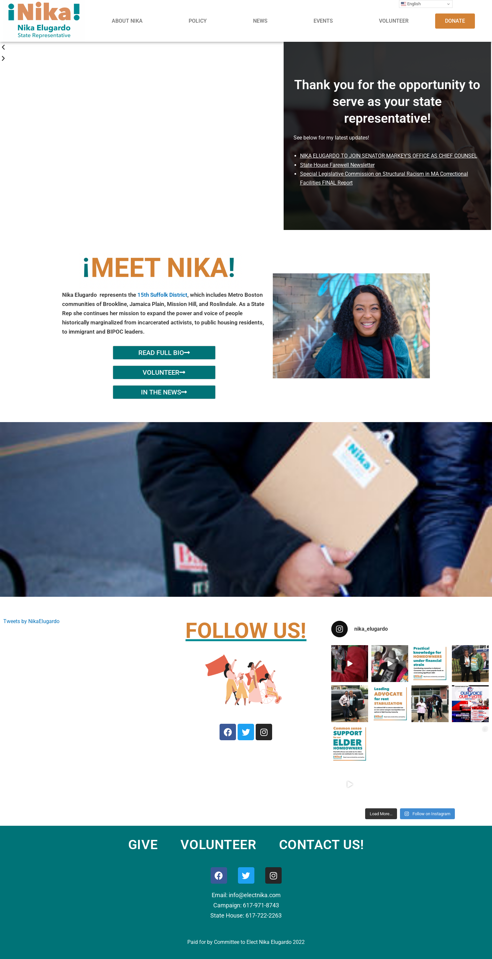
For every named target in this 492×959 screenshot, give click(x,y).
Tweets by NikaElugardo (31, 621)
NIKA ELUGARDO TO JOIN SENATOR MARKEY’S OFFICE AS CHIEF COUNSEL (388, 156)
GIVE (143, 844)
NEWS (260, 21)
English (411, 4)
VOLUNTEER (394, 21)
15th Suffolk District (162, 295)
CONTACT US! (321, 844)
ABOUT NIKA (127, 21)
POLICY (198, 21)
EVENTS (323, 21)
